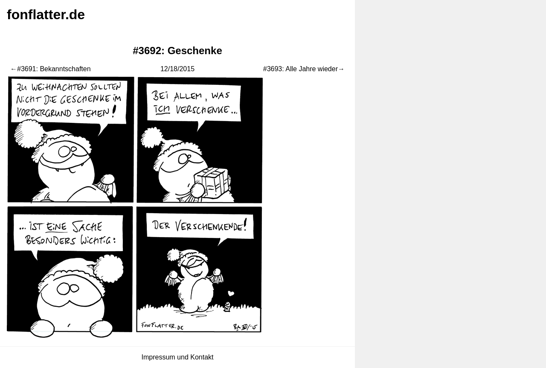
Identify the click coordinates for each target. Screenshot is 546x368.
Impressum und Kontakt (178, 357)
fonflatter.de (46, 14)
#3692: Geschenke (177, 50)
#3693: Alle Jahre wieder (300, 68)
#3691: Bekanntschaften (54, 68)
